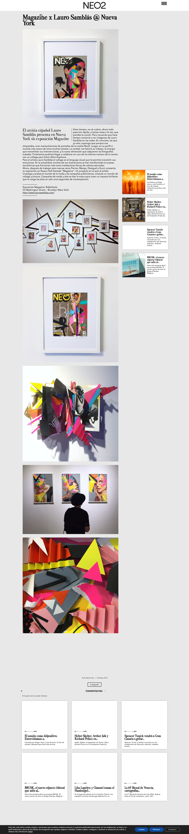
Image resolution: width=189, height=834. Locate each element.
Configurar (172, 829)
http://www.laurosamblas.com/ (38, 193)
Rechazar (156, 829)
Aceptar (142, 829)
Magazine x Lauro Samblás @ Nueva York (70, 20)
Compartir (94, 684)
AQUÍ (30, 832)
